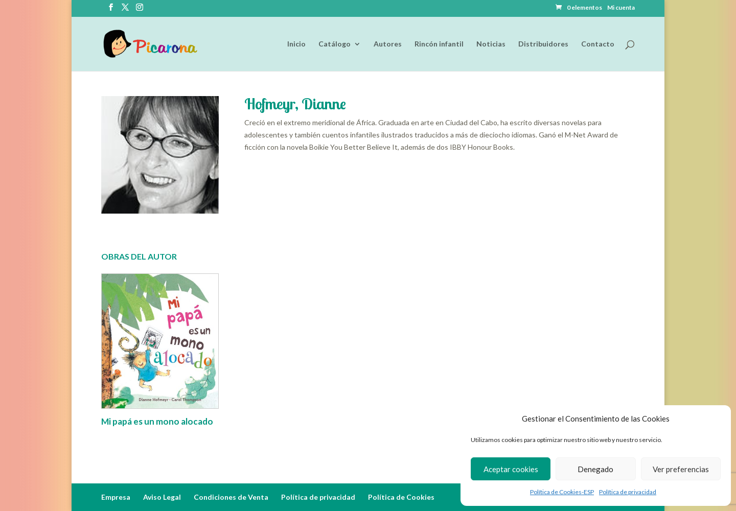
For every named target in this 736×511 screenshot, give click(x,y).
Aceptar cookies (511, 469)
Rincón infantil (439, 44)
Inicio (296, 44)
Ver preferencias (681, 469)
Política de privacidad (627, 492)
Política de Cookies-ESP (562, 492)
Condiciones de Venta (231, 497)
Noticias (490, 44)
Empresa (115, 497)
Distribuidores (543, 44)
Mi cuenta (621, 8)
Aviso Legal (162, 497)
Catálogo (334, 44)
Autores (388, 44)
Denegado (595, 469)
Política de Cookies (401, 497)
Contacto (597, 44)
